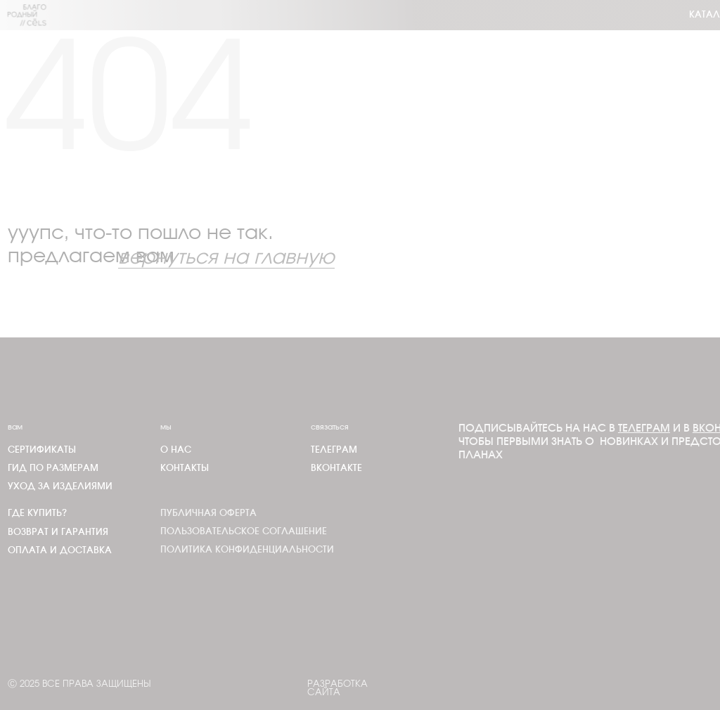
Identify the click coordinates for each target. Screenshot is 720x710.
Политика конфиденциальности (247, 550)
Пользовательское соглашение (243, 531)
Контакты (184, 468)
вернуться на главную (226, 258)
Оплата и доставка (60, 550)
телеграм (334, 450)
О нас (175, 450)
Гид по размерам (53, 468)
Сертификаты (42, 450)
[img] (27, 15)
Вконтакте (336, 468)
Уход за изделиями (60, 486)
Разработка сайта (337, 689)
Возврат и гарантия (58, 532)
